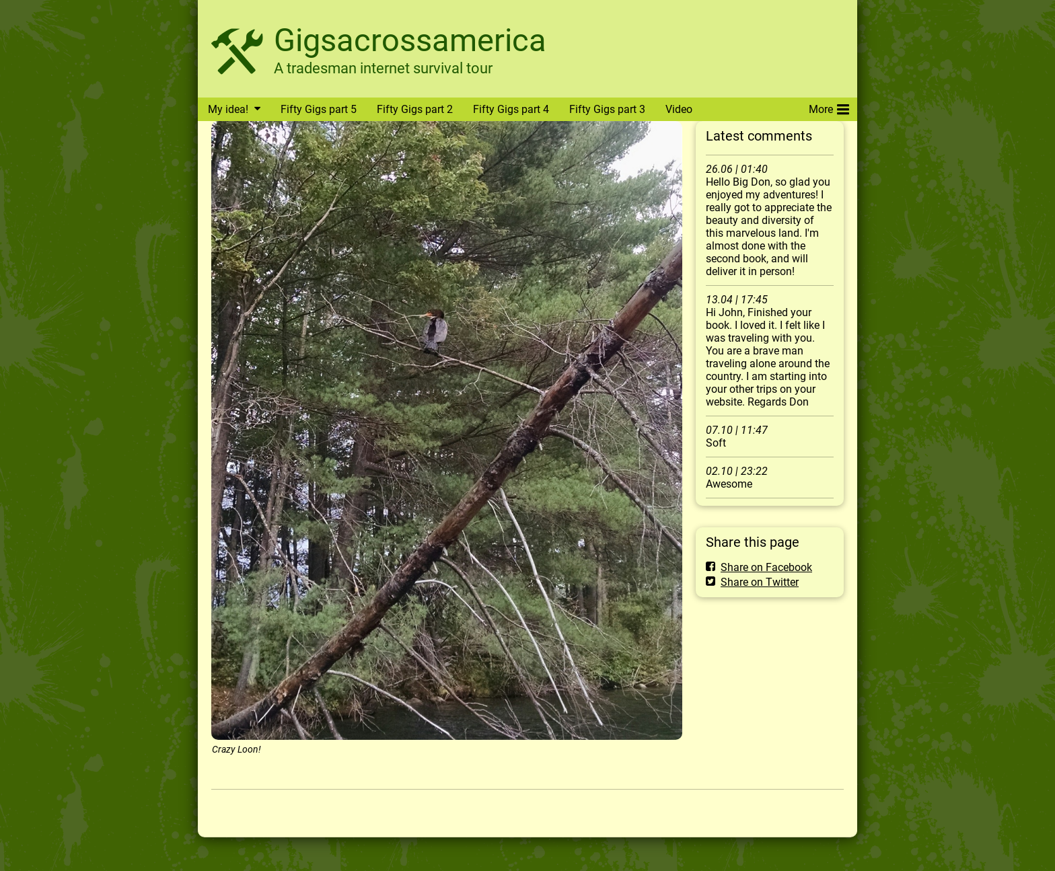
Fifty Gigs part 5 (319, 109)
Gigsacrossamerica (410, 40)
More (829, 107)
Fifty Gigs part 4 (511, 109)
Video (678, 109)
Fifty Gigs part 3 (607, 109)
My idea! (228, 109)
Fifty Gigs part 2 (415, 109)
